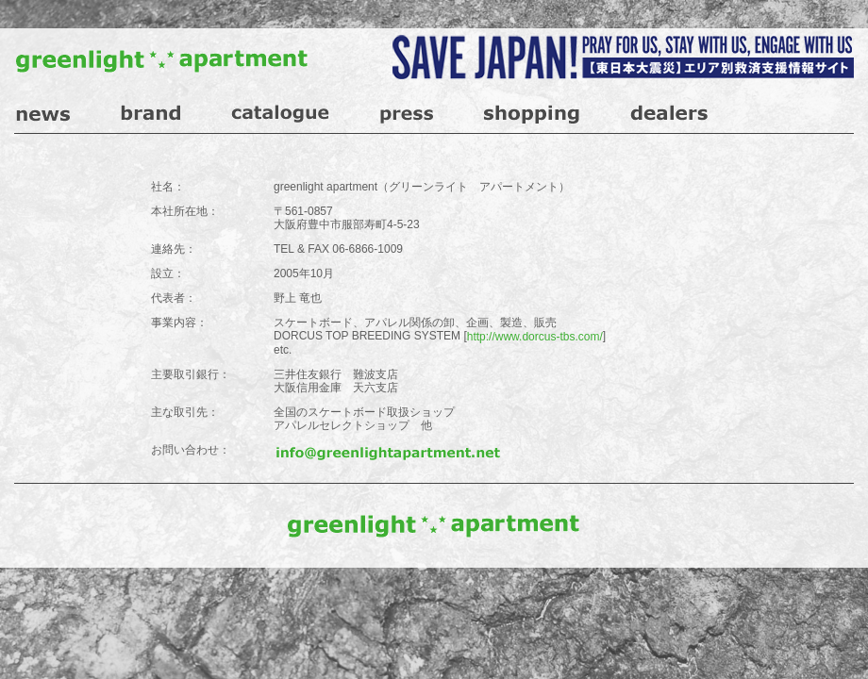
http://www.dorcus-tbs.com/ (535, 336)
